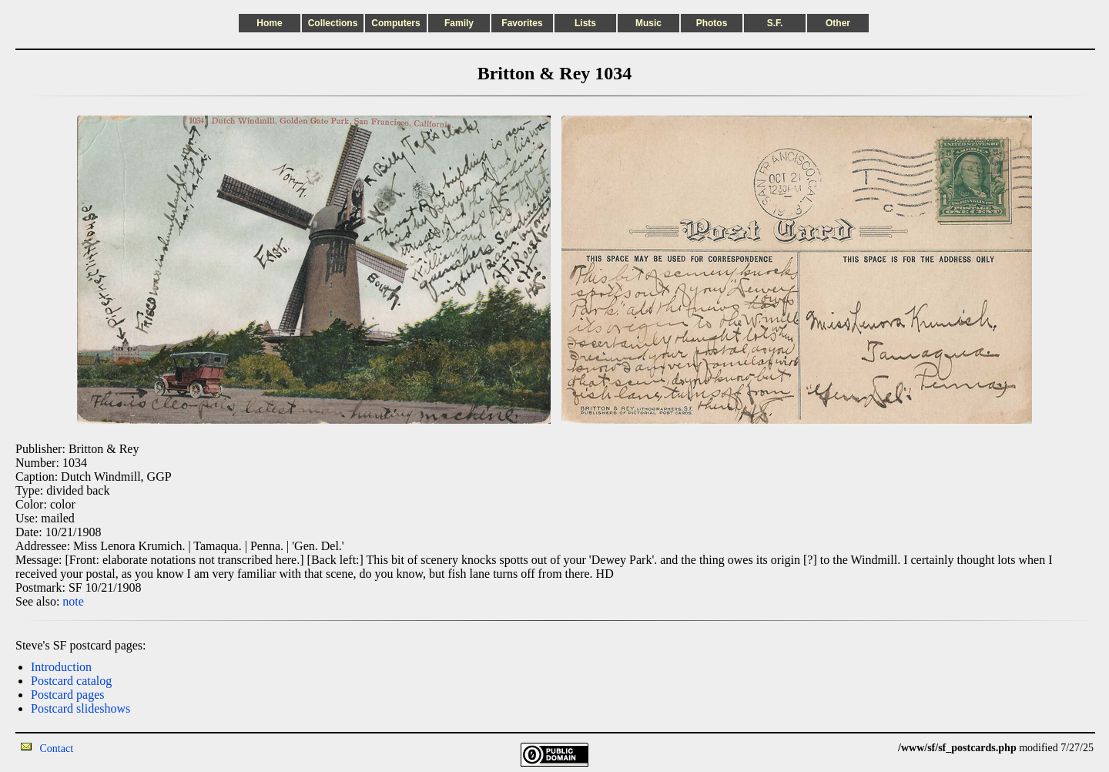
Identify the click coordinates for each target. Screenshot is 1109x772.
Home (269, 23)
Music (648, 23)
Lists (585, 23)
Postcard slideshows (80, 708)
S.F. (775, 23)
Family (459, 23)
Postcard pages (68, 694)
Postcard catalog (71, 680)
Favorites (521, 23)
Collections (333, 23)
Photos (712, 23)
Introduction (61, 666)
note (73, 601)
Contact (57, 748)
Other (838, 23)
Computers (395, 23)
